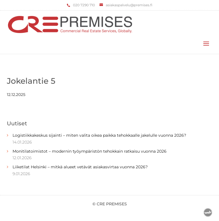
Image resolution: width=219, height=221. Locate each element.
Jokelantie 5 (31, 81)
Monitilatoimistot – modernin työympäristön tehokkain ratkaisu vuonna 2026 (90, 151)
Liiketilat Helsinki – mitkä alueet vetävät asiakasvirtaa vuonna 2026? (80, 166)
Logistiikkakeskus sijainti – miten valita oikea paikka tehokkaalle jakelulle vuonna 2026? (99, 135)
